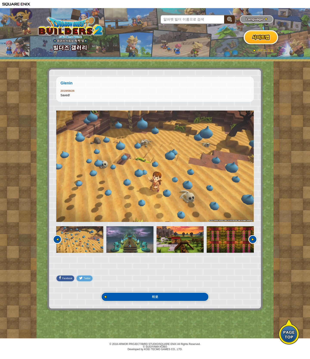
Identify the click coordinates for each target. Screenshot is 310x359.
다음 (252, 239)
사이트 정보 (265, 50)
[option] (155, 166)
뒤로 (155, 300)
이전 (57, 239)
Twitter (90, 280)
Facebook (67, 280)
